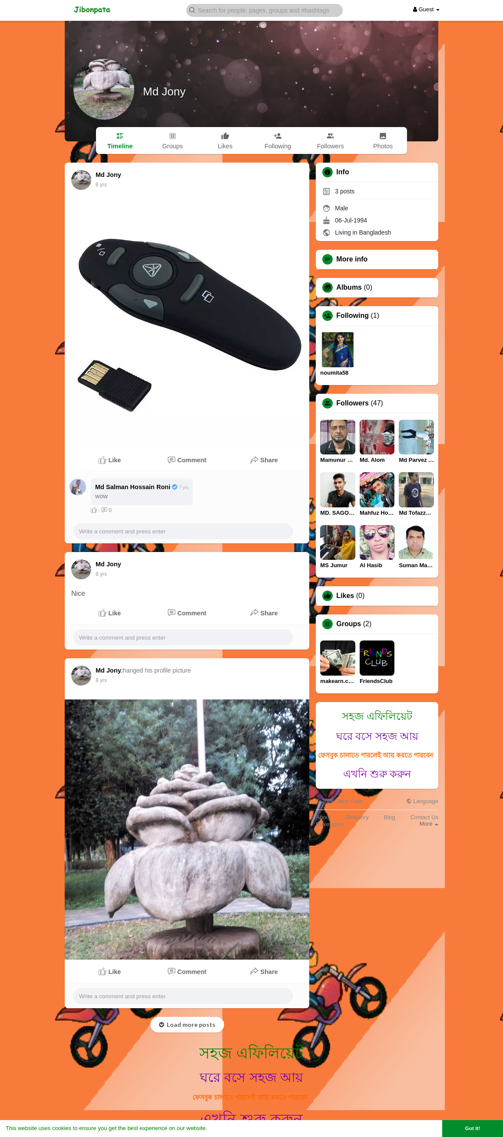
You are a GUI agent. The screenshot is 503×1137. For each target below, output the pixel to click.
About (323, 817)
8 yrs (101, 185)
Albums (349, 287)
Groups (348, 624)
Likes (345, 595)
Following (352, 315)
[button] (264, 10)
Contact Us (424, 817)
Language (422, 801)
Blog (389, 817)
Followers (352, 403)
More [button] (429, 823)
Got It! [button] (472, 1128)
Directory (357, 817)
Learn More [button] (224, 1128)
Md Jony (164, 91)
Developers (330, 824)
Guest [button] (426, 9)
